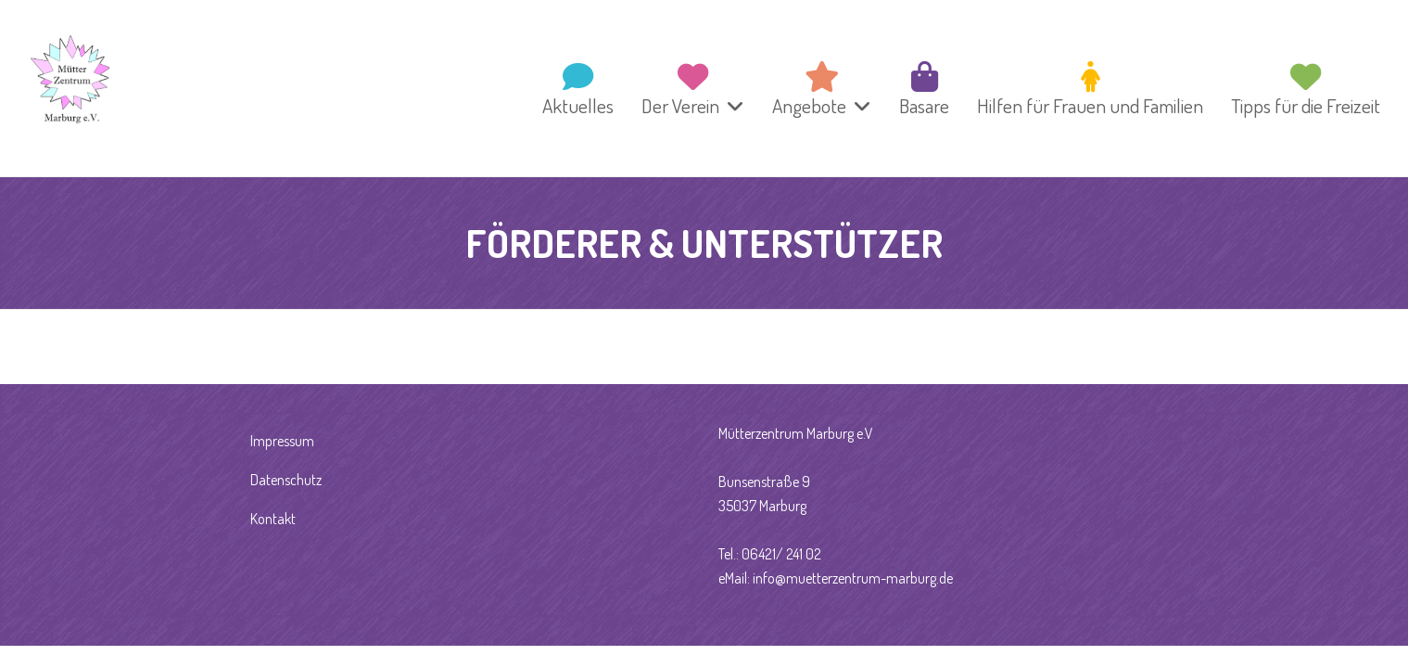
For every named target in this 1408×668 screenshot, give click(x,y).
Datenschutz (286, 479)
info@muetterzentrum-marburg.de (853, 578)
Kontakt (273, 518)
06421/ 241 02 (781, 554)
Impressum (282, 440)
